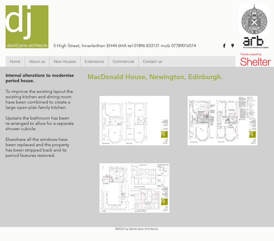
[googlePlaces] (232, 46)
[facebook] (224, 46)
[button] (64, 61)
